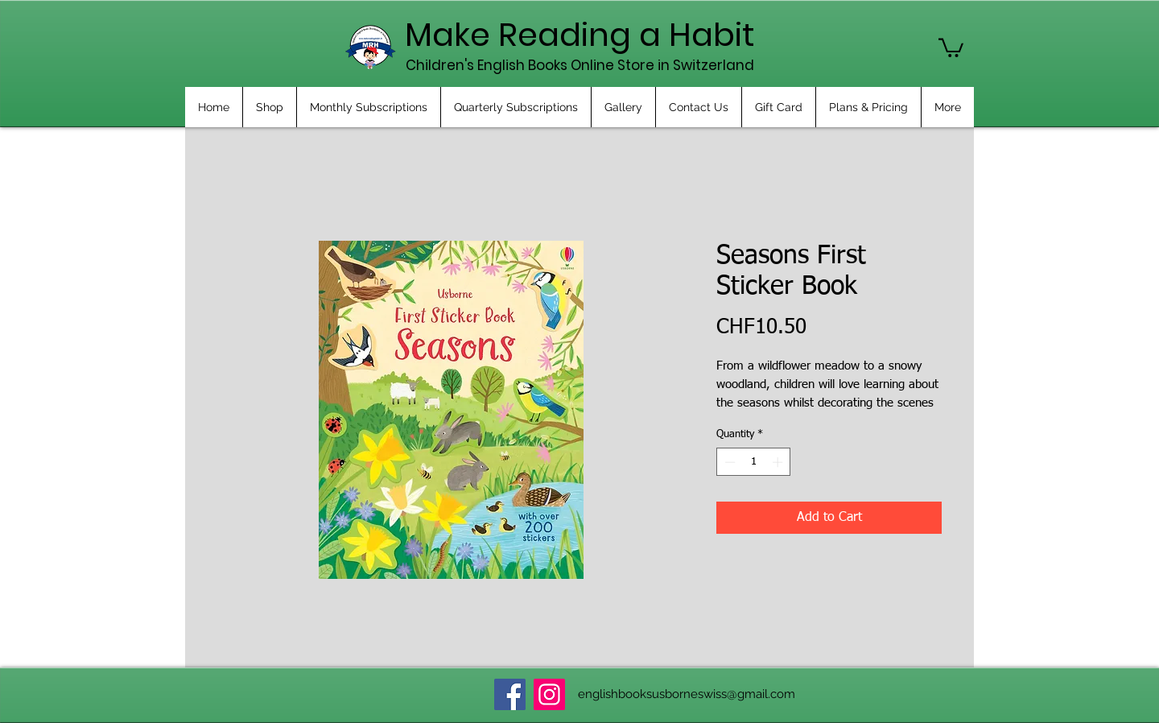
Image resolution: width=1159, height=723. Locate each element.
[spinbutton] (753, 462)
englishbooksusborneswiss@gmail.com (686, 694)
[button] (950, 46)
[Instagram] (549, 694)
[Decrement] (728, 462)
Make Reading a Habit (580, 34)
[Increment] (779, 462)
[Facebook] (510, 694)
